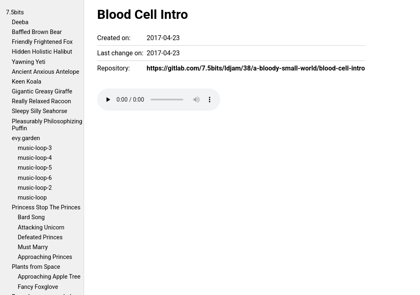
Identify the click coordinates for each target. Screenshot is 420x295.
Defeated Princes (40, 237)
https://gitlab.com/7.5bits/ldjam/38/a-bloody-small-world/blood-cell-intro (256, 68)
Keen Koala (26, 81)
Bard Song (31, 217)
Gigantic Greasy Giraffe (42, 91)
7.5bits (15, 12)
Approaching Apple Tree (49, 276)
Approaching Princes (45, 257)
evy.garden (26, 138)
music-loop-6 (35, 178)
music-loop (32, 197)
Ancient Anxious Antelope (45, 71)
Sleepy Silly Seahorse (39, 111)
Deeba (20, 22)
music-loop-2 (35, 187)
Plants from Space (36, 266)
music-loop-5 (35, 167)
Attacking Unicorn (41, 227)
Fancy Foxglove (38, 287)
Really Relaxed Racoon (41, 101)
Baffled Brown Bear (37, 32)
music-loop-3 (35, 148)
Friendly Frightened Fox (42, 42)
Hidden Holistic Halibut (42, 51)
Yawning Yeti (29, 62)
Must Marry (33, 247)
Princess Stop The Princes (46, 207)
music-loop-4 (35, 157)
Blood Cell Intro (142, 14)
